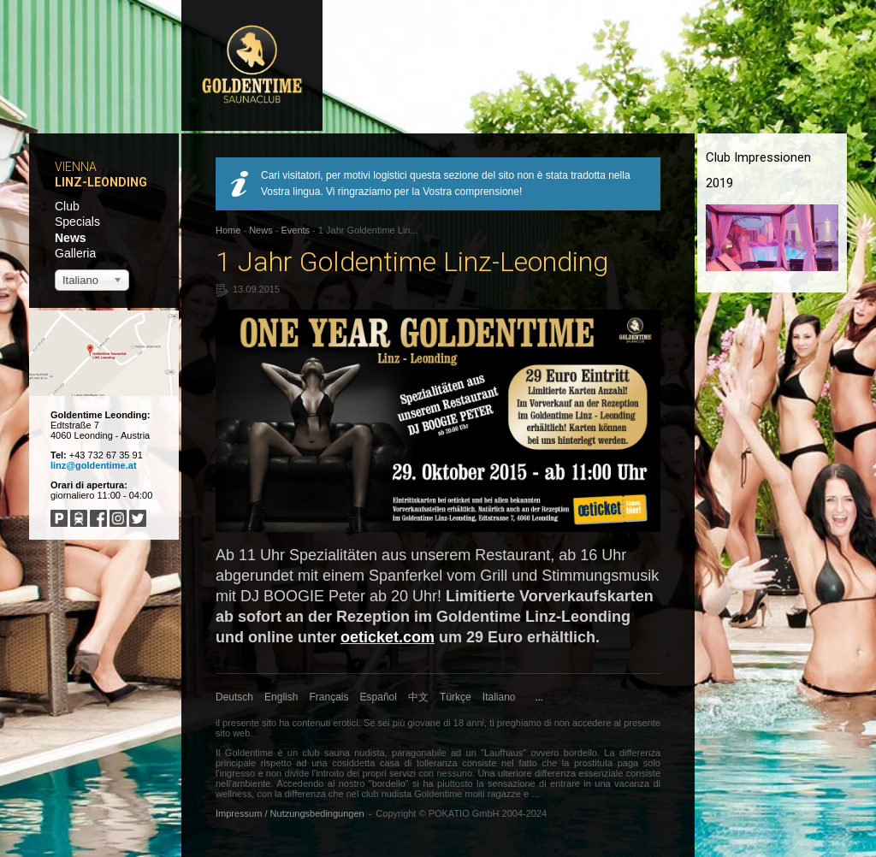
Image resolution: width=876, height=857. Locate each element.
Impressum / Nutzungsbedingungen (290, 813)
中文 (418, 697)
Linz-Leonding (101, 182)
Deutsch (234, 697)
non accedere (583, 723)
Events (295, 230)
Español (378, 697)
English (281, 697)
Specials (77, 221)
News (70, 238)
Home (228, 230)
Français (329, 697)
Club (67, 206)
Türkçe (455, 697)
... (539, 697)
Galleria (75, 253)
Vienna (76, 167)
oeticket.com (387, 637)
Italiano (499, 697)
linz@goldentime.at (93, 465)
